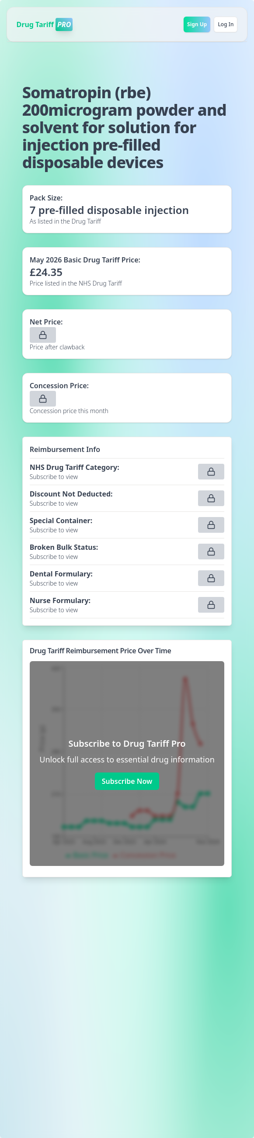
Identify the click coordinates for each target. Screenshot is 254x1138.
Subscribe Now (127, 781)
